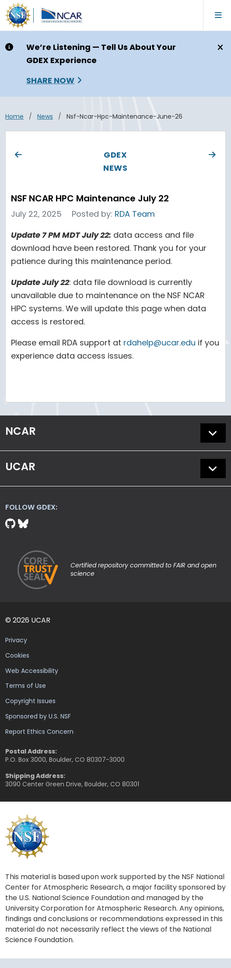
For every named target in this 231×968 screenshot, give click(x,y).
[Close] (219, 48)
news (45, 116)
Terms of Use (25, 685)
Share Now (50, 80)
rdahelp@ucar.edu (159, 342)
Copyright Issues (30, 701)
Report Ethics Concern (39, 731)
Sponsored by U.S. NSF (38, 716)
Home (14, 116)
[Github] (11, 524)
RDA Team (135, 213)
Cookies (17, 655)
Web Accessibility (31, 670)
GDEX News (115, 161)
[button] (213, 433)
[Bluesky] (23, 524)
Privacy (16, 640)
